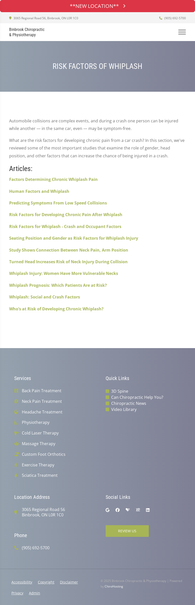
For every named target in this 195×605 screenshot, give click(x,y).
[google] (107, 510)
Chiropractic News (128, 403)
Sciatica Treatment (40, 475)
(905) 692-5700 (172, 18)
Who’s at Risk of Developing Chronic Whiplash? (56, 309)
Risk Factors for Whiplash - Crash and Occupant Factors (65, 226)
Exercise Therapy (38, 465)
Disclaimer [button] (69, 582)
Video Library (124, 409)
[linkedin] (148, 510)
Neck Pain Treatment (42, 401)
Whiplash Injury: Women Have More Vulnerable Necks (63, 273)
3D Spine (119, 391)
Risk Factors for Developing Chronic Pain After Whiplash (65, 214)
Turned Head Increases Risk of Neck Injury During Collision (68, 261)
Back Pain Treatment (41, 390)
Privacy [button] (17, 593)
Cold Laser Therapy (40, 433)
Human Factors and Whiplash (39, 191)
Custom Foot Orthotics (44, 454)
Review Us (127, 530)
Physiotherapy (36, 422)
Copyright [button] (46, 582)
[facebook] (118, 510)
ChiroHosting (114, 586)
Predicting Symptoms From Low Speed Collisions (58, 203)
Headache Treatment (42, 412)
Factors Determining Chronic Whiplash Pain (53, 179)
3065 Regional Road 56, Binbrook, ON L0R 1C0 (43, 18)
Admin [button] (34, 593)
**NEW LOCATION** (97, 6)
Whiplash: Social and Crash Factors (44, 297)
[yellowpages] (138, 510)
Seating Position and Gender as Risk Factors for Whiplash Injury (73, 238)
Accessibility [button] (21, 582)
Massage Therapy (38, 443)
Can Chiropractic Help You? (137, 397)
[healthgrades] (128, 510)
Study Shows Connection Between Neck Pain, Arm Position (68, 250)
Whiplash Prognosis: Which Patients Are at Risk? (58, 285)
